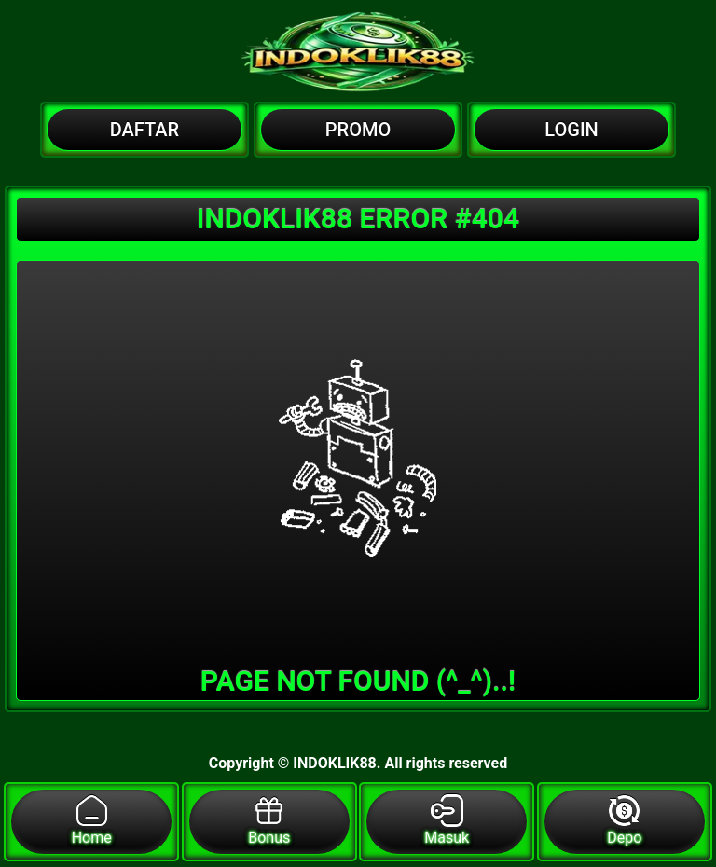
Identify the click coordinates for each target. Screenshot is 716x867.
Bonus (269, 820)
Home (92, 820)
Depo (624, 820)
